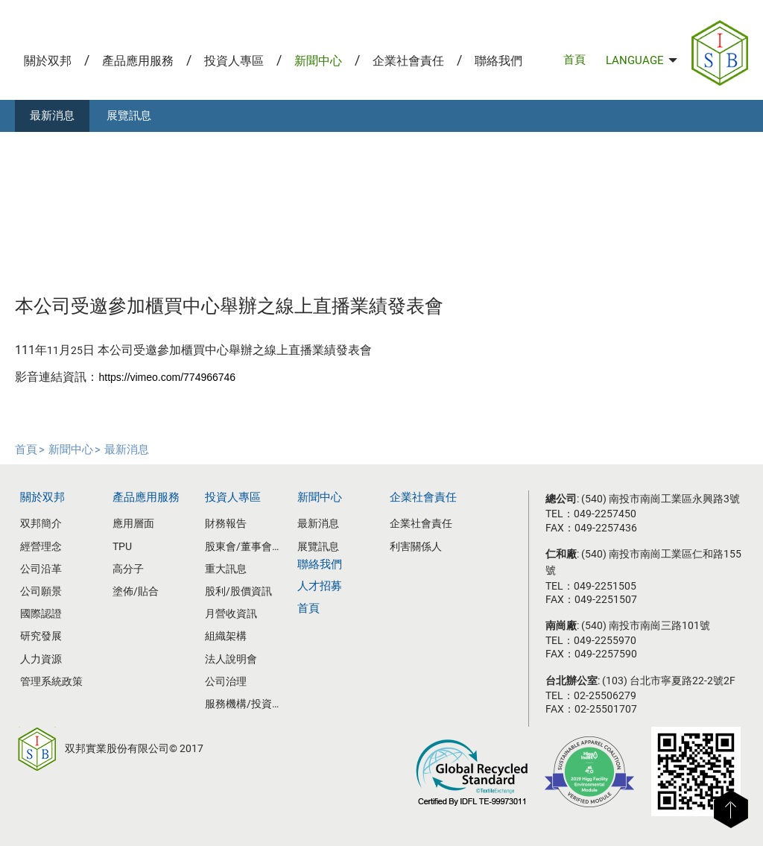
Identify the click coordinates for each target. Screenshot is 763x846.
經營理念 (41, 546)
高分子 (128, 569)
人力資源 (41, 659)
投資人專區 (234, 61)
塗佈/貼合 (136, 591)
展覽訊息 (129, 115)
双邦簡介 (41, 523)
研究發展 (41, 636)
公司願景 (41, 591)
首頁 (574, 59)
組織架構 (226, 636)
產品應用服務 (138, 61)
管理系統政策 (51, 681)
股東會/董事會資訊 (246, 546)
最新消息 (52, 115)
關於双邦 (48, 61)
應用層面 (133, 523)
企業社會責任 (408, 61)
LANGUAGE (641, 60)
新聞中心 (318, 61)
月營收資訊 (231, 613)
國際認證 (41, 613)
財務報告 (226, 523)
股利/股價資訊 (238, 591)
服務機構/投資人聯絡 (246, 704)
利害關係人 (416, 546)
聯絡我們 (498, 61)
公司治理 (226, 681)
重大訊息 (226, 569)
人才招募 (319, 586)
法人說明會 (231, 659)
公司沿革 (41, 569)
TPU (122, 546)
